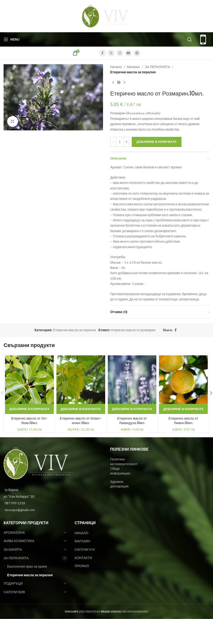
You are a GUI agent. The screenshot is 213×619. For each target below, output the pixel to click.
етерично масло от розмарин (133, 330)
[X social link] (111, 53)
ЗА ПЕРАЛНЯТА (157, 67)
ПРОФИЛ (82, 566)
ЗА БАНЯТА (13, 549)
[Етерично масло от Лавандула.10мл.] (132, 379)
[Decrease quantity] (113, 142)
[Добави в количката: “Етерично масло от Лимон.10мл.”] (183, 409)
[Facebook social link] (102, 53)
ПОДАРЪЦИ (13, 583)
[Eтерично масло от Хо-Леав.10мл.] (29, 379)
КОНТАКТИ (83, 558)
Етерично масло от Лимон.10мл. (183, 421)
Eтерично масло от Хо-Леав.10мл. (29, 421)
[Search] (189, 39)
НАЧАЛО (81, 533)
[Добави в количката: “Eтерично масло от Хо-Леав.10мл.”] (29, 409)
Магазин (133, 67)
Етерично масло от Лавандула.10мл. (132, 421)
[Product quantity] (119, 142)
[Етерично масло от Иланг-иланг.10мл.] (80, 379)
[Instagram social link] (119, 53)
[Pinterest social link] (137, 53)
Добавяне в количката (157, 142)
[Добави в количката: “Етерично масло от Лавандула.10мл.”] (132, 409)
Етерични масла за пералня (133, 72)
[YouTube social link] (128, 53)
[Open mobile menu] (11, 39)
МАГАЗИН (82, 541)
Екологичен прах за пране (27, 566)
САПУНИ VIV (85, 549)
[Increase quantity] (126, 142)
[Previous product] (113, 82)
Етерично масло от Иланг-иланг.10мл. (81, 421)
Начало (116, 67)
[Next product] (124, 82)
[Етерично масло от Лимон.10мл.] (183, 379)
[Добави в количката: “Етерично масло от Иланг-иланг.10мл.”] (80, 409)
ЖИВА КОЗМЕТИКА (19, 541)
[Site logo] (106, 16)
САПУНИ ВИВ (14, 592)
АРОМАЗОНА (14, 532)
